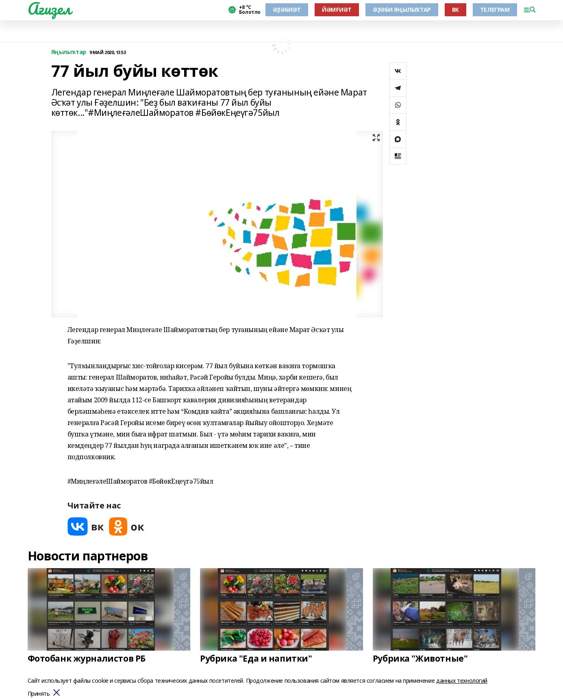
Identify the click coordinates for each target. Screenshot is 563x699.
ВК (455, 9)
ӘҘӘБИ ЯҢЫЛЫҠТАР (402, 9)
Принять (39, 693)
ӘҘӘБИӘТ (287, 9)
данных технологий (461, 680)
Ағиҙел (49, 8)
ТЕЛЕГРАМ (495, 9)
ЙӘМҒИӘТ (337, 9)
